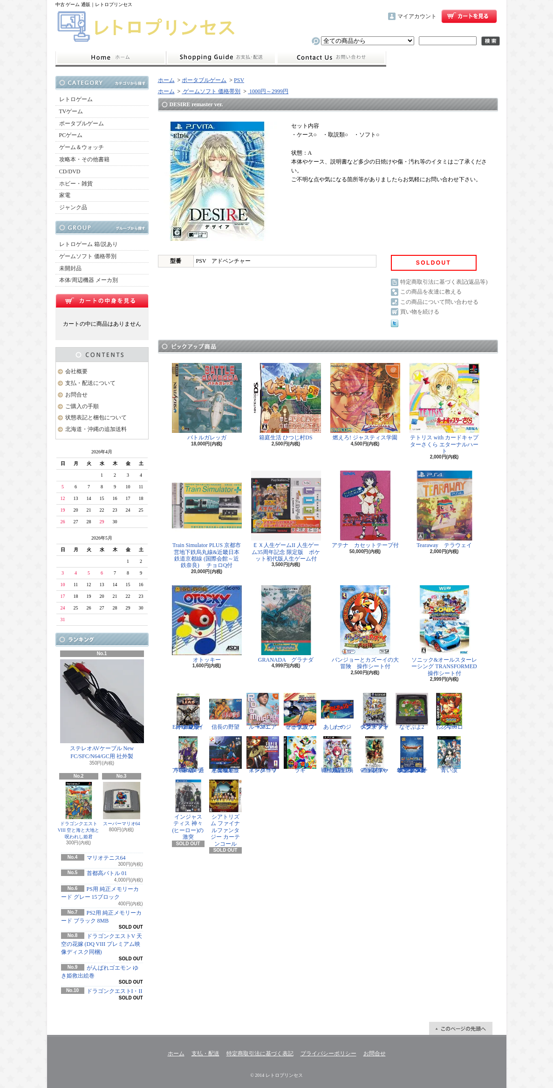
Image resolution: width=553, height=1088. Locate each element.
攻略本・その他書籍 (84, 159)
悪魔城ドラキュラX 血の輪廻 (225, 754)
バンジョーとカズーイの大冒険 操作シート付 (365, 627)
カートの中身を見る (102, 301)
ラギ (300, 754)
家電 (64, 195)
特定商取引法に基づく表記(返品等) (444, 282)
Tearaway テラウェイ (444, 509)
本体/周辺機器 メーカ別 (88, 280)
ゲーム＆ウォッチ (81, 147)
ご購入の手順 (82, 406)
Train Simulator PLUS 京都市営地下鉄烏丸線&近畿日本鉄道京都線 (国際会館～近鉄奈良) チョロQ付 (207, 519)
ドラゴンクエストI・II (115, 991)
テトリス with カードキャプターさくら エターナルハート (444, 408)
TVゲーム (71, 111)
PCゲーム (71, 135)
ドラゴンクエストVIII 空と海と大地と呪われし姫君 (79, 810)
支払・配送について (221, 57)
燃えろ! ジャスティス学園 (365, 402)
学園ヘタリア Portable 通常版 (188, 754)
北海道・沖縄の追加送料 (96, 429)
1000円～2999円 (268, 91)
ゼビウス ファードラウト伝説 (300, 711)
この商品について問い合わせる (439, 302)
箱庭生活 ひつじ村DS (286, 402)
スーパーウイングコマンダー (262, 754)
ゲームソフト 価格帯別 (87, 256)
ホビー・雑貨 (76, 183)
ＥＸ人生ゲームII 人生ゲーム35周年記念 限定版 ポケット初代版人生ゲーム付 (286, 516)
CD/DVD (70, 171)
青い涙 (449, 754)
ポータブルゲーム (81, 123)
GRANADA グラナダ (286, 624)
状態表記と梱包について (96, 417)
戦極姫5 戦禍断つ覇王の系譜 (337, 754)
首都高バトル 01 (107, 873)
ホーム (110, 57)
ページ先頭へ (460, 1028)
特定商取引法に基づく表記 (260, 1053)
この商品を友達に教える (431, 291)
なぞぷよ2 (412, 711)
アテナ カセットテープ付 (365, 509)
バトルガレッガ (207, 402)
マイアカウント (417, 16)
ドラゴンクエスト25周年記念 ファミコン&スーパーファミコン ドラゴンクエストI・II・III (412, 754)
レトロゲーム (76, 99)
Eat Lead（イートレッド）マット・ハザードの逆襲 (188, 711)
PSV (239, 80)
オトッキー (207, 624)
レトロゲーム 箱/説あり (88, 244)
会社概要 (76, 371)
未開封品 (70, 268)
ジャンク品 (73, 207)
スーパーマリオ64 (121, 804)
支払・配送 (205, 1053)
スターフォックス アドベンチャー (374, 711)
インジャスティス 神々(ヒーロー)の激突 (188, 810)
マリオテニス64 (106, 858)
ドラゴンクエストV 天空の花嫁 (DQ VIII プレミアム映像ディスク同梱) (101, 944)
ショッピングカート (469, 16)
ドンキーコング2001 (449, 711)
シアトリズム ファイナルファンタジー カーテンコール (225, 813)
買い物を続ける (419, 311)
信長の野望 (225, 711)
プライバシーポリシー (328, 1053)
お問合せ (331, 57)
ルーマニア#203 (262, 711)
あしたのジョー (337, 711)
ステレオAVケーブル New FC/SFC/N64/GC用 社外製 (102, 709)
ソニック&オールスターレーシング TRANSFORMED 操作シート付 (446, 631)
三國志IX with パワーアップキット (374, 754)
